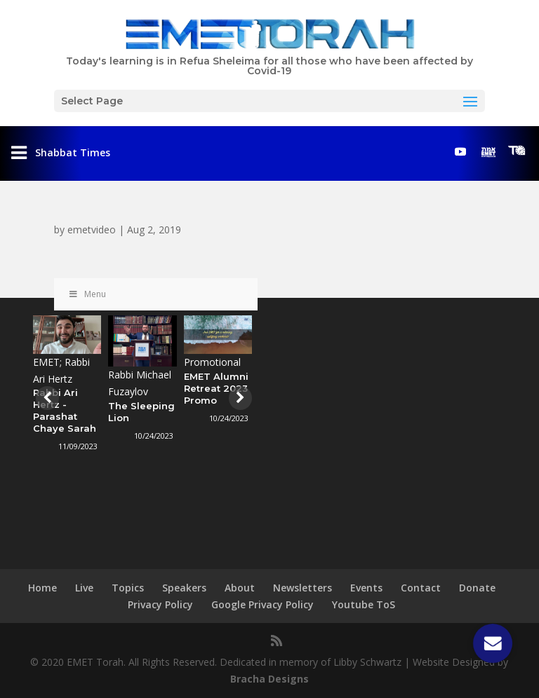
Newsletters (302, 587)
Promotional (212, 362)
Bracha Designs (269, 678)
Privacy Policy (160, 604)
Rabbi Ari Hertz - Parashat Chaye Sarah (64, 410)
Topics (128, 587)
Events (366, 587)
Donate (477, 587)
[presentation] (45, 398)
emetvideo (91, 229)
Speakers (184, 587)
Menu (87, 294)
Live (84, 587)
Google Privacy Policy (262, 604)
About (240, 587)
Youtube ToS (363, 604)
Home (42, 587)
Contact (421, 587)
